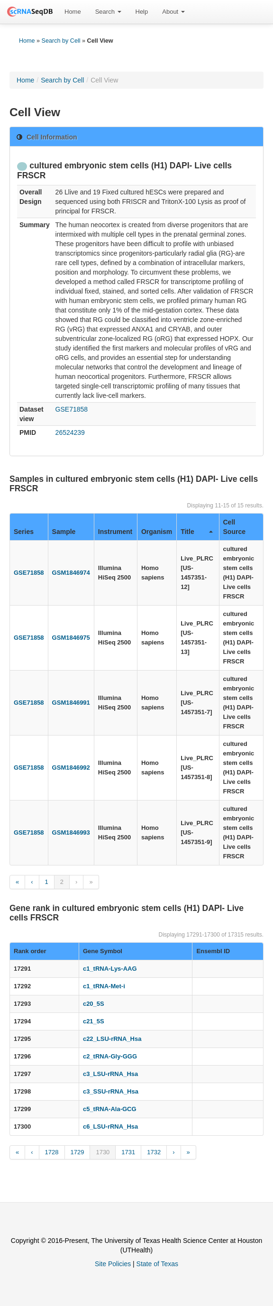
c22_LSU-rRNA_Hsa (112, 1038)
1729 (77, 1152)
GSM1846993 (71, 832)
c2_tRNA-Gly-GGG (110, 1056)
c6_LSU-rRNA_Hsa (110, 1126)
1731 (128, 1152)
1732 (154, 1152)
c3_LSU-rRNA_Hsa (110, 1073)
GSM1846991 (71, 702)
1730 (102, 1152)
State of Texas (157, 1264)
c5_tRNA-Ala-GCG (109, 1109)
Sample (64, 531)
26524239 (70, 432)
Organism (156, 531)
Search (108, 11)
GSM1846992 (71, 767)
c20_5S (93, 1003)
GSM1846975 (71, 637)
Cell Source (234, 526)
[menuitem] (72, 11)
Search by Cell (61, 40)
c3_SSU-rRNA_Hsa (110, 1091)
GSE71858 (71, 409)
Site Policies (113, 1264)
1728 (52, 1152)
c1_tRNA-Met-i (104, 986)
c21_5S (93, 1021)
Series (24, 531)
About (173, 11)
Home (72, 11)
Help (142, 11)
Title (196, 531)
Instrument (115, 531)
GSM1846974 (71, 572)
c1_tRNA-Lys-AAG (110, 968)
